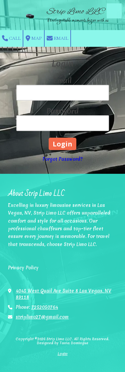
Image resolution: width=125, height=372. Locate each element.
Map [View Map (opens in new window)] (34, 38)
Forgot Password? (63, 159)
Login (63, 353)
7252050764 (44, 307)
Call (11, 38)
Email (57, 38)
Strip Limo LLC (76, 11)
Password (62, 111)
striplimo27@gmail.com (42, 317)
